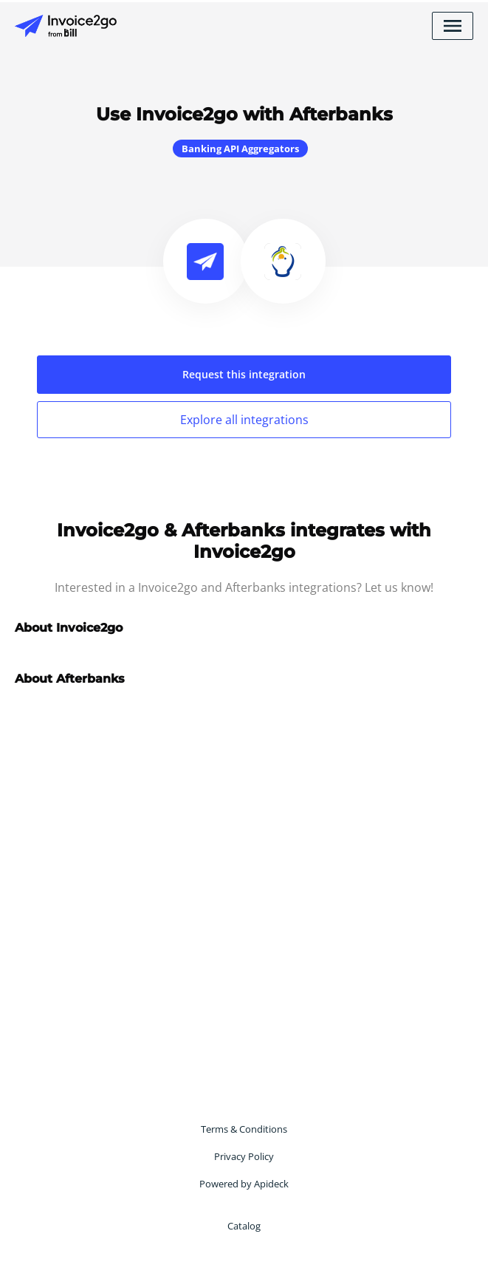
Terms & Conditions (244, 1129)
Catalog (244, 1225)
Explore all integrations (244, 420)
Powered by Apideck (244, 1183)
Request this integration (244, 374)
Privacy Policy (244, 1156)
